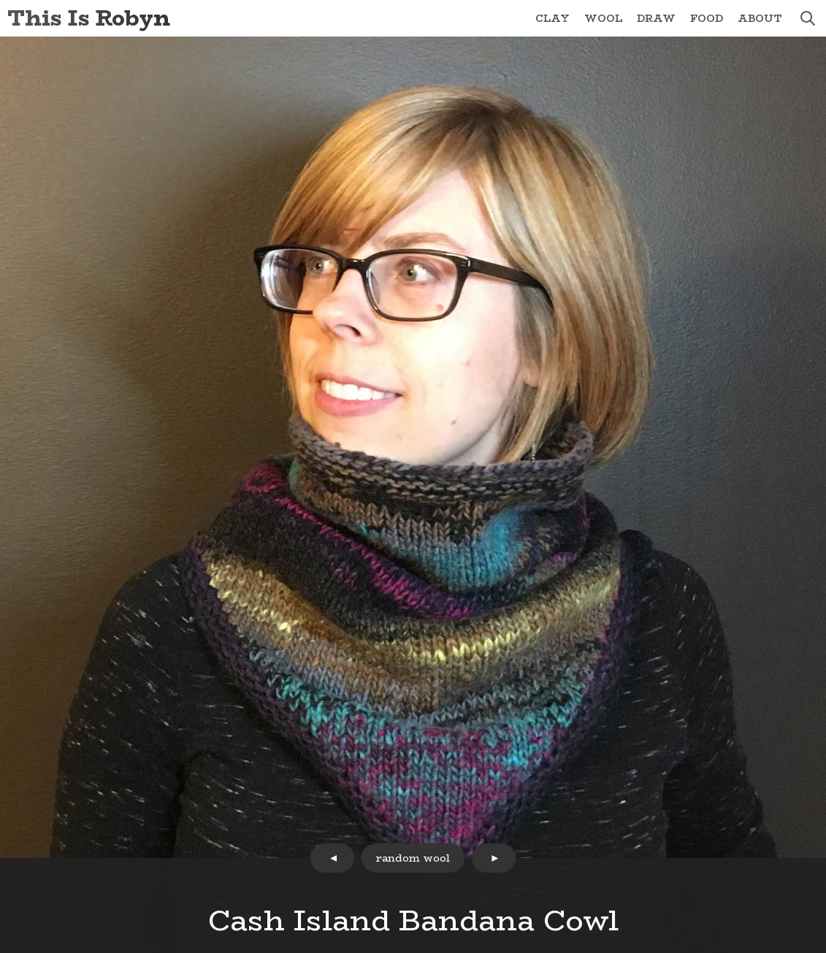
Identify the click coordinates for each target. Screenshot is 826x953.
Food (706, 18)
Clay (552, 18)
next (494, 858)
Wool (603, 18)
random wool (413, 858)
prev (332, 858)
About (760, 18)
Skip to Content (0, 0)
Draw (656, 18)
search (807, 18)
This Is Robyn (88, 18)
